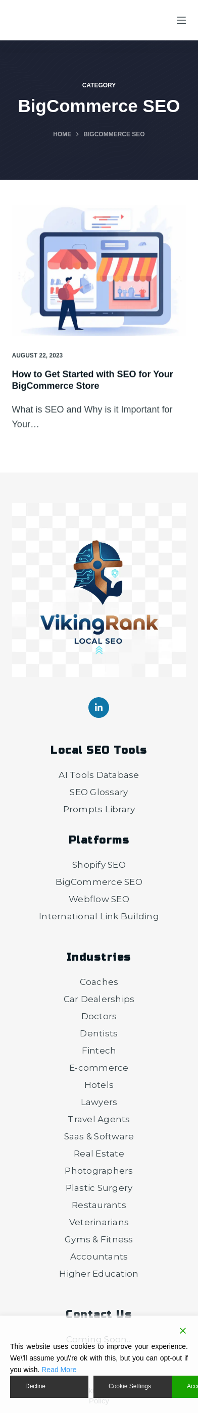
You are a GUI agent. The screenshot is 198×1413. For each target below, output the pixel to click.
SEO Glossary (99, 792)
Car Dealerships (99, 999)
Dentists (99, 1033)
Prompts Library (99, 809)
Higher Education (98, 1274)
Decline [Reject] (35, 1386)
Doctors (99, 1016)
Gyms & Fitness (99, 1239)
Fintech (99, 1050)
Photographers (99, 1171)
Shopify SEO (99, 865)
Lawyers (99, 1102)
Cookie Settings (130, 1386)
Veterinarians (99, 1222)
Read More (58, 1370)
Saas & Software (99, 1136)
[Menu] (181, 20)
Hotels (99, 1085)
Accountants (99, 1256)
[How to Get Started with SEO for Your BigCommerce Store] (99, 270)
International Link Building (99, 916)
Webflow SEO (99, 899)
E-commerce (99, 1068)
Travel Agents (99, 1119)
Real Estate (99, 1153)
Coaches (99, 982)
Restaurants (99, 1205)
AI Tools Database (99, 775)
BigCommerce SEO (99, 882)
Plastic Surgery (99, 1188)
